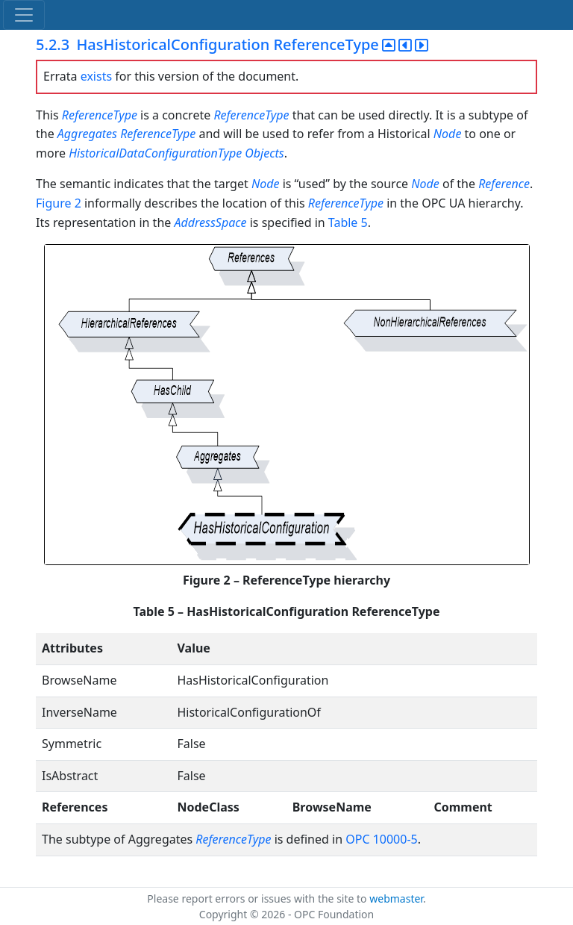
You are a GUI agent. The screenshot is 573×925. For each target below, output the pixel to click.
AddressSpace (210, 222)
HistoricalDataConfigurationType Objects (176, 153)
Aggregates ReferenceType (126, 133)
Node (449, 133)
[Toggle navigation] (24, 15)
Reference (504, 183)
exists (96, 76)
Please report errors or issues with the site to (258, 898)
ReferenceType (99, 115)
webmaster (396, 898)
